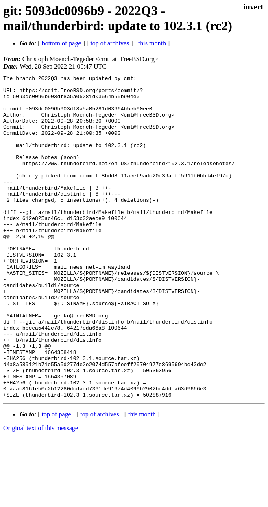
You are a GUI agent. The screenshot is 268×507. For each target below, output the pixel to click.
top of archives (109, 43)
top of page (56, 478)
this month (152, 43)
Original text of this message (40, 492)
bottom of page (61, 43)
